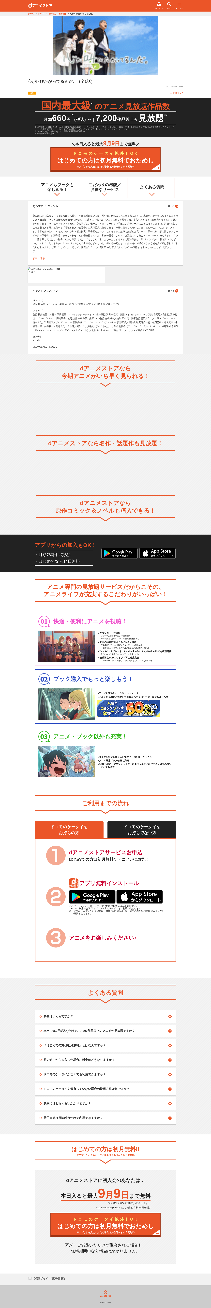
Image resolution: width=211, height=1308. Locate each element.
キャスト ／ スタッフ (105, 291)
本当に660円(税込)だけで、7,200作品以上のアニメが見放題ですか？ (89, 1030)
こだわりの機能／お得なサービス (105, 187)
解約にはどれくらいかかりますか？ (67, 1103)
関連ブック (176, 92)
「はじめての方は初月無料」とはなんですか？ (75, 1045)
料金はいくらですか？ (58, 1016)
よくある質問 (152, 187)
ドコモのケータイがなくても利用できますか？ (75, 1074)
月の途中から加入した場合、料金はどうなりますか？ (79, 1060)
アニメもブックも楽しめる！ (57, 187)
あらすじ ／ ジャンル (105, 206)
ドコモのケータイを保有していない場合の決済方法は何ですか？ (87, 1089)
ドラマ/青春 (39, 258)
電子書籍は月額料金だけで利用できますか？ (73, 1118)
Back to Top (105, 1293)
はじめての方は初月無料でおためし (105, 159)
